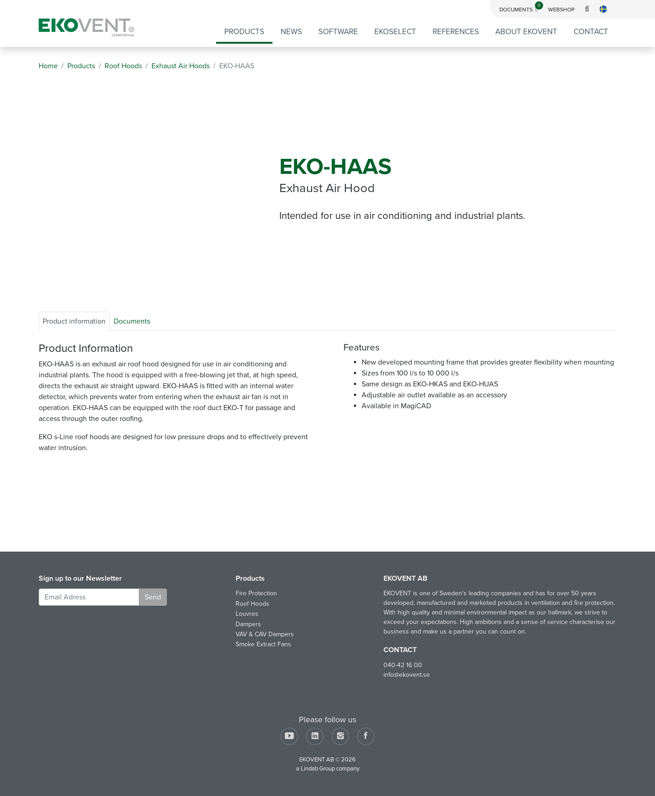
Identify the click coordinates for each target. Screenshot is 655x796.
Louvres (247, 614)
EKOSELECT (395, 31)
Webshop (561, 9)
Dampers (248, 624)
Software (338, 31)
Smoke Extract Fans (263, 644)
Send (153, 597)
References (456, 31)
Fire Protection (256, 593)
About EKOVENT (526, 31)
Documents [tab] (132, 321)
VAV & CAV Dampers (265, 634)
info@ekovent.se (406, 675)
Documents (521, 9)
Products (244, 31)
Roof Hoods (252, 604)
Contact (591, 31)
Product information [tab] (74, 321)
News (291, 31)
